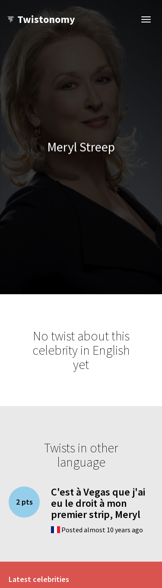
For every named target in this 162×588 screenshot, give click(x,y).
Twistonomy (40, 19)
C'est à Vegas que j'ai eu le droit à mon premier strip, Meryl (98, 503)
